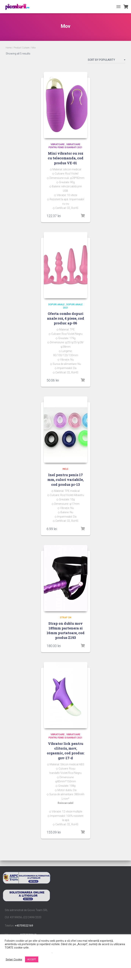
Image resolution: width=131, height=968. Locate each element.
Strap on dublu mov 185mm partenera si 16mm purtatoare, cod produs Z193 (66, 630)
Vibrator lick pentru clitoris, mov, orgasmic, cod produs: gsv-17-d (65, 750)
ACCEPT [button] (31, 959)
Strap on (65, 617)
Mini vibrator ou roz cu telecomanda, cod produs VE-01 (65, 158)
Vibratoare (58, 144)
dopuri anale (56, 304)
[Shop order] (106, 60)
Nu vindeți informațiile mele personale (28, 952)
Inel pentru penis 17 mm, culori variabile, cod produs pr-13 (65, 480)
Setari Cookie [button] (14, 959)
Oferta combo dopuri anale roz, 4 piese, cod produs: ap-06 (65, 318)
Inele (65, 469)
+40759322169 (24, 925)
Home (9, 47)
